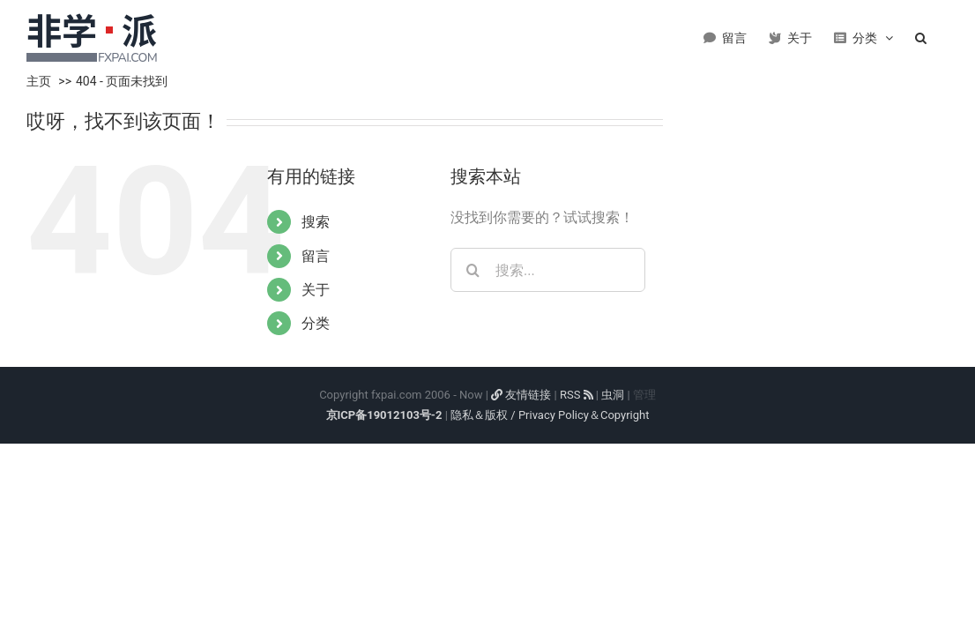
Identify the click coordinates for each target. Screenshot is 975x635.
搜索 (315, 221)
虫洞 (612, 394)
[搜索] (472, 270)
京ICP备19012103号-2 (384, 415)
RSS (576, 394)
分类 (315, 323)
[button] (943, 35)
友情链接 (521, 394)
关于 (315, 289)
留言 (315, 256)
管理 (644, 394)
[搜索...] (547, 270)
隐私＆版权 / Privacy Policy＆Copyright (549, 415)
